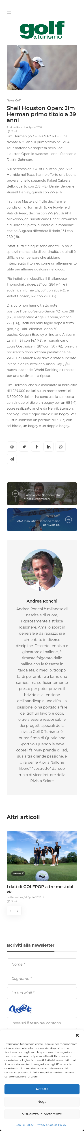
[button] (77, 1035)
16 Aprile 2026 (32, 897)
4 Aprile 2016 (34, 127)
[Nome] (42, 964)
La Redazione (15, 897)
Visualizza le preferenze (42, 1114)
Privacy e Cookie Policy (51, 1124)
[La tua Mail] (42, 993)
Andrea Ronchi (16, 127)
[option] (42, 866)
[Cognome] (42, 979)
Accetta (42, 1089)
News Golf (14, 100)
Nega (42, 1101)
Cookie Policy (25, 1124)
